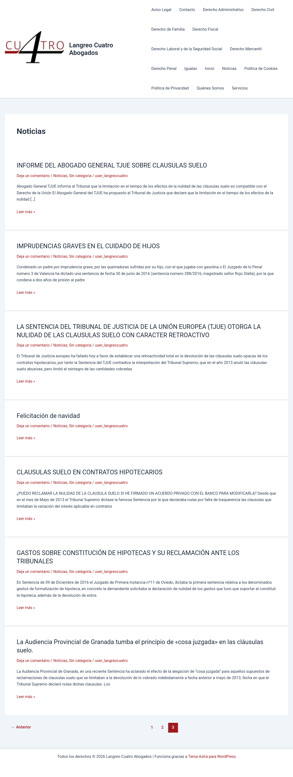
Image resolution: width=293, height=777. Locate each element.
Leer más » (26, 211)
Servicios (240, 88)
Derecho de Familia (168, 29)
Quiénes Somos (210, 88)
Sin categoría (81, 175)
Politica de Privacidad (170, 88)
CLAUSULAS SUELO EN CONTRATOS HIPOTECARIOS (91, 471)
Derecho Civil (262, 9)
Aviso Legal (161, 9)
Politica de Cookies (261, 68)
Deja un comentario (33, 175)
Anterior (21, 726)
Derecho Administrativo (223, 9)
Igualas (190, 68)
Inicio (209, 68)
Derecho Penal (163, 68)
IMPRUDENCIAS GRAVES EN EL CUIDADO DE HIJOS (90, 245)
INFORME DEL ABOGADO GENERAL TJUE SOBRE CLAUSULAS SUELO (114, 165)
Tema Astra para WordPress (212, 755)
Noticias (229, 68)
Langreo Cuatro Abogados (91, 48)
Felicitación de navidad (49, 415)
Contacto (187, 9)
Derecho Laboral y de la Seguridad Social (186, 49)
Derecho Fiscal (205, 29)
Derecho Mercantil (246, 49)
